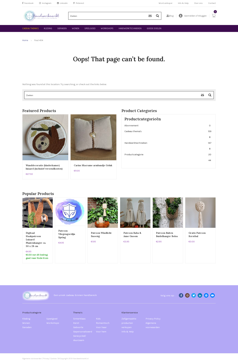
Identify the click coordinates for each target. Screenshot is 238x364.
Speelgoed (90, 28)
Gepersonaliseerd (82, 331)
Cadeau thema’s (30, 28)
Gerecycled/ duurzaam (79, 338)
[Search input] (107, 16)
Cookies (54, 359)
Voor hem (101, 331)
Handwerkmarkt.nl (81, 359)
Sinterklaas (79, 318)
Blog (170, 16)
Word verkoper (165, 3)
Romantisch (102, 323)
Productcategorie (167, 157)
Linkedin (62, 3)
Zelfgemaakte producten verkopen (128, 323)
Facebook (28, 3)
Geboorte (78, 327)
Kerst (76, 323)
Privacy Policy (153, 318)
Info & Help (183, 3)
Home (25, 40)
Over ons (198, 3)
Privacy (46, 359)
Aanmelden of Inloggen (193, 16)
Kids (98, 318)
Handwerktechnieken (130, 28)
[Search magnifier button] (157, 16)
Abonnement (167, 125)
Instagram (45, 3)
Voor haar (101, 327)
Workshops (107, 28)
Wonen (75, 28)
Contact (212, 3)
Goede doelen (154, 28)
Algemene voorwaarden (153, 325)
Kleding (48, 28)
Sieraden (62, 28)
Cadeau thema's (167, 134)
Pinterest (78, 3)
